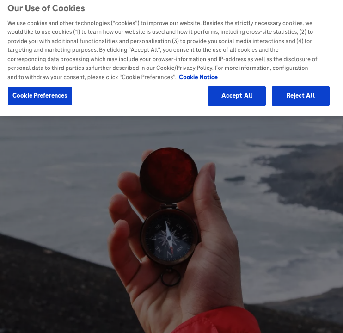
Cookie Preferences (39, 93)
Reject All (300, 93)
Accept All (236, 93)
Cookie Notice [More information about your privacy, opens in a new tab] (198, 74)
